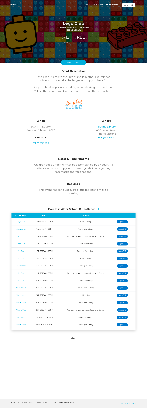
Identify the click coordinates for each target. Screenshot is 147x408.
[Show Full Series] (98, 209)
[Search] (126, 5)
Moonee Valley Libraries (128, 403)
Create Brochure (66, 402)
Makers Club (21, 288)
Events (13, 5)
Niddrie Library (106, 126)
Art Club (21, 251)
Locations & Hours (25, 402)
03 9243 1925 (41, 143)
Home (13, 402)
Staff (55, 402)
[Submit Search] (133, 5)
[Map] (73, 365)
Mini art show (21, 229)
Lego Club (21, 222)
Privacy (38, 402)
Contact (46, 402)
